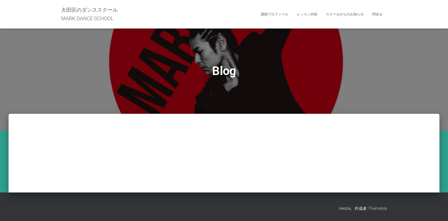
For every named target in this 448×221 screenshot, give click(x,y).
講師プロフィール (274, 14)
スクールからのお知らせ (345, 14)
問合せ (377, 14)
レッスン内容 (307, 14)
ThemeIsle (377, 208)
